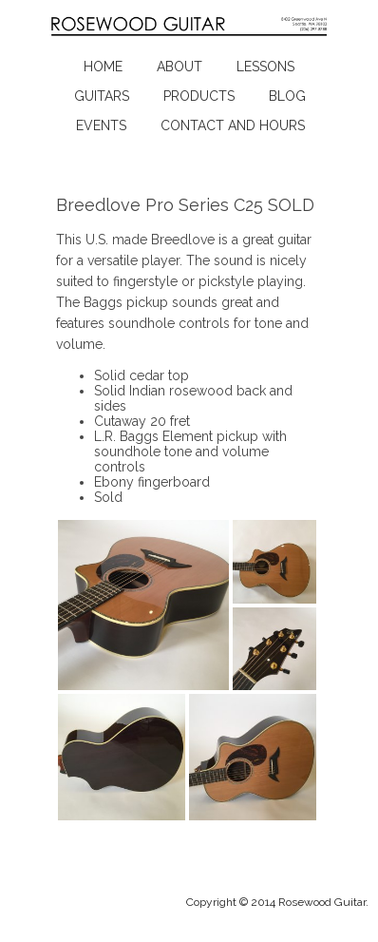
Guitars (101, 96)
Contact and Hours (233, 125)
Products (199, 96)
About (179, 66)
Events (101, 125)
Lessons (265, 66)
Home (103, 66)
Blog (287, 96)
